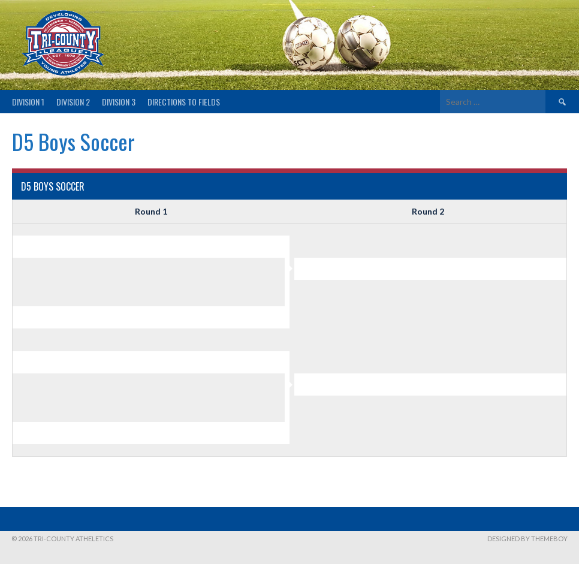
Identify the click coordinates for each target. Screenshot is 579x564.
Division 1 (28, 101)
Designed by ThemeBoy (527, 538)
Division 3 (118, 101)
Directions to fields (183, 101)
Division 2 (73, 101)
